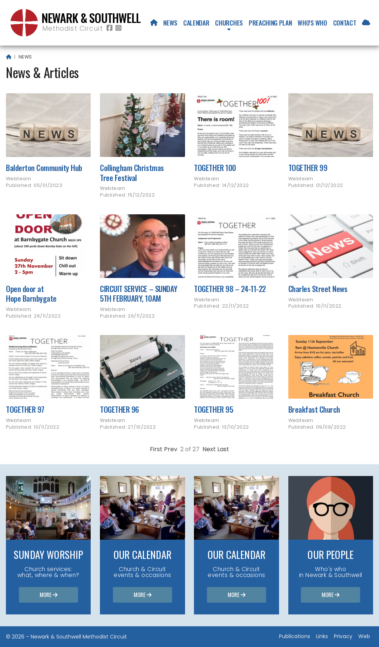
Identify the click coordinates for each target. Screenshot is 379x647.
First (156, 449)
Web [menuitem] (364, 636)
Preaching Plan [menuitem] (270, 22)
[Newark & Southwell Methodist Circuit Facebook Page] (110, 28)
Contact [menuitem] (344, 22)
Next (209, 449)
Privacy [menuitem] (343, 636)
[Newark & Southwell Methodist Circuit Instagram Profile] (118, 28)
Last (223, 449)
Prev (170, 449)
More (48, 595)
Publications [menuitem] (294, 636)
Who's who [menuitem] (312, 22)
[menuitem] (154, 22)
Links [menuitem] (322, 636)
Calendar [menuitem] (196, 22)
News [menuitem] (170, 22)
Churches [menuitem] (228, 22)
